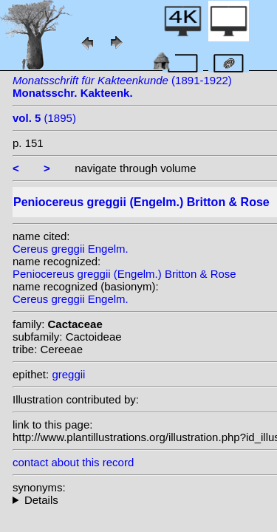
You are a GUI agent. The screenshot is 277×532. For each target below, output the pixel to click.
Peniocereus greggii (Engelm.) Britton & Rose (124, 273)
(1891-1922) (122, 86)
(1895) (44, 118)
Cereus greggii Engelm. (71, 248)
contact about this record (73, 462)
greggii (68, 374)
